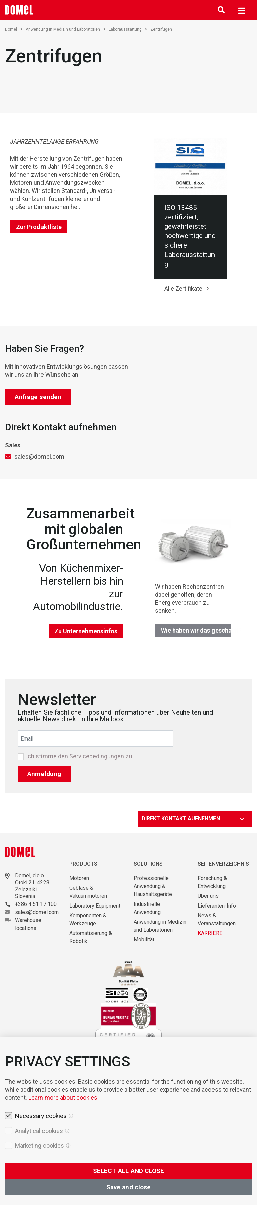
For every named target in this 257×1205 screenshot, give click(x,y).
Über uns (208, 896)
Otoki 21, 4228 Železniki (32, 886)
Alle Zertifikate (183, 288)
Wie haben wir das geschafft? (196, 630)
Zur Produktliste (39, 226)
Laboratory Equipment (94, 905)
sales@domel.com (39, 456)
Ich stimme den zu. (80, 756)
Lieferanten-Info (217, 905)
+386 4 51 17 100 (36, 904)
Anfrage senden (38, 397)
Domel (13, 29)
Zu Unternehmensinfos (85, 631)
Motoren (79, 878)
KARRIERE (210, 933)
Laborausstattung (128, 29)
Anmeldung (44, 774)
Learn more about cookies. (63, 1141)
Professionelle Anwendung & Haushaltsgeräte (153, 886)
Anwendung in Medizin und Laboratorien (65, 29)
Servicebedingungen (96, 756)
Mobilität (144, 939)
